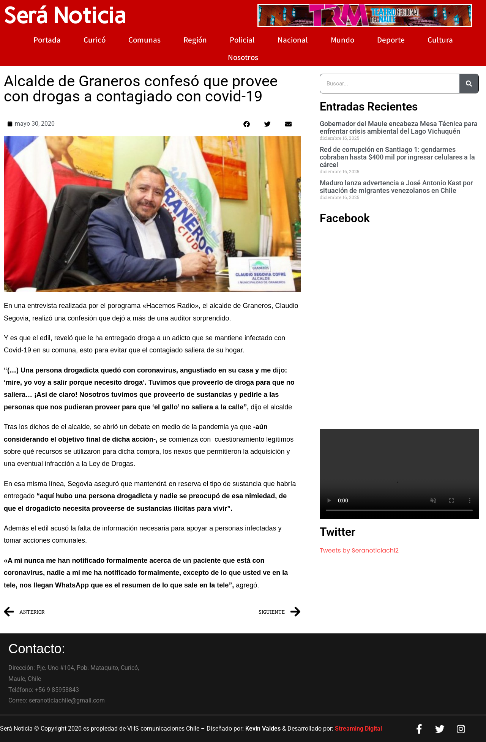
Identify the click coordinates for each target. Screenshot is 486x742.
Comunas (144, 40)
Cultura (440, 40)
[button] (246, 124)
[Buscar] (468, 83)
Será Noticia (65, 15)
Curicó (95, 40)
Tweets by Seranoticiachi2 (359, 550)
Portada (47, 40)
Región (195, 40)
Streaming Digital (358, 728)
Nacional (293, 40)
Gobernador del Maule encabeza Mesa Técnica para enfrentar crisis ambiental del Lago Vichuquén (399, 127)
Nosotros (243, 57)
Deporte (391, 40)
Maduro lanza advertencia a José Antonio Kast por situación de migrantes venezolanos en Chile (396, 186)
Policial (242, 40)
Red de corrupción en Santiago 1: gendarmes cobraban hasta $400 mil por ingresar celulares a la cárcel (397, 157)
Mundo (342, 40)
